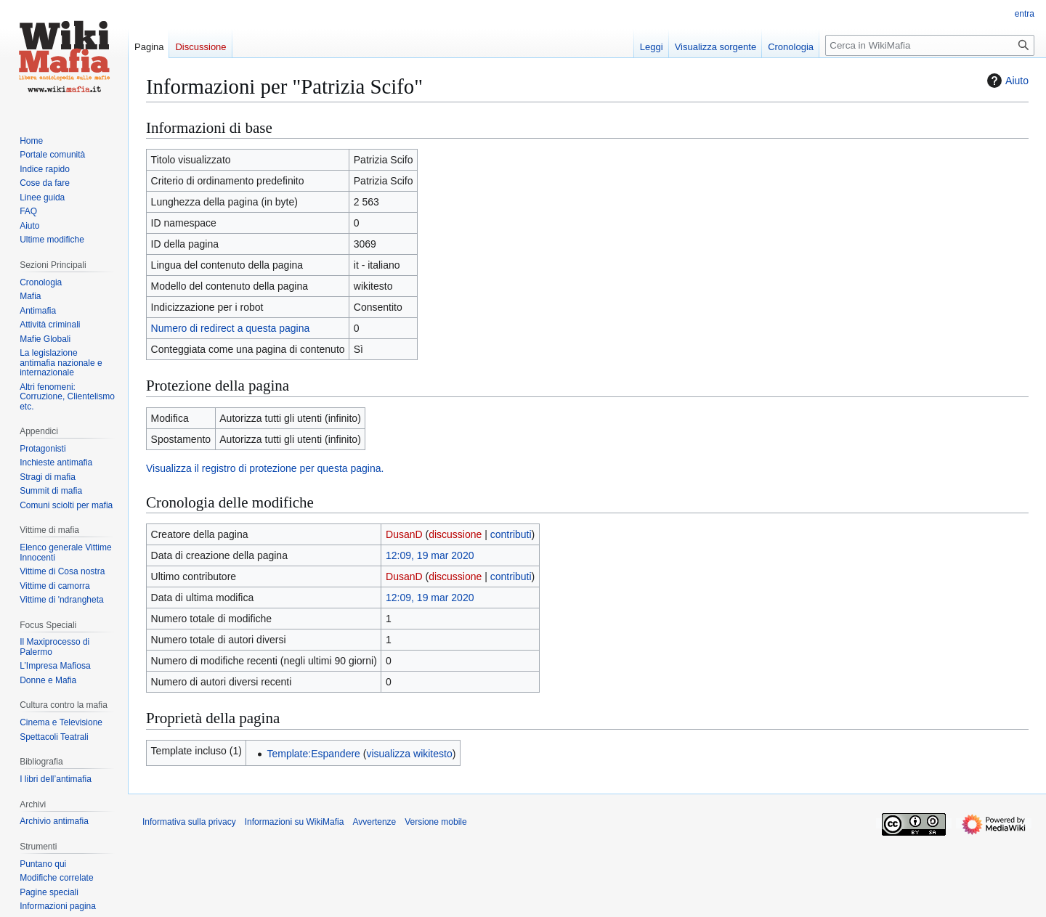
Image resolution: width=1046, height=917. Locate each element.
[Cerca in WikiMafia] (929, 45)
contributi (511, 534)
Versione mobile (435, 822)
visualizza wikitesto (409, 753)
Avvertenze (374, 822)
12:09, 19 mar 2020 (430, 555)
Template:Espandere (313, 753)
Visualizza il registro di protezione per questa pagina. (265, 468)
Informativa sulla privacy (189, 822)
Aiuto (1006, 80)
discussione (455, 534)
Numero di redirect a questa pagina (230, 328)
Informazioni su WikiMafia (294, 822)
